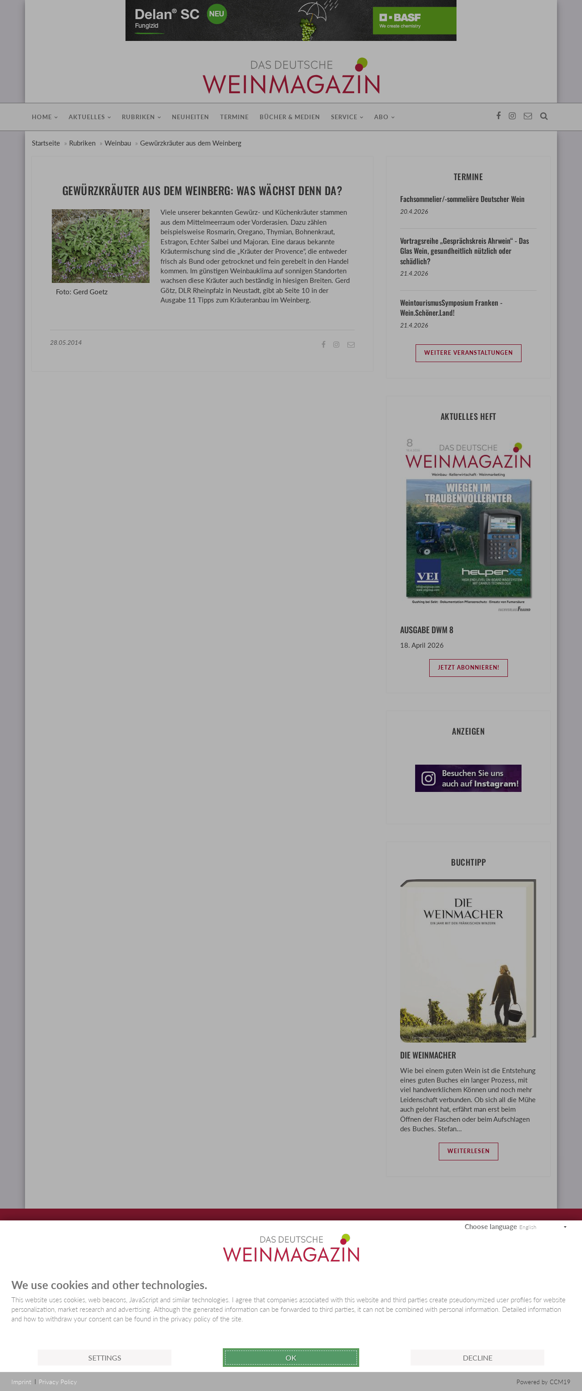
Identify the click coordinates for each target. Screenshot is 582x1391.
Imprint (21, 1382)
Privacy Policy (58, 1382)
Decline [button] (477, 1357)
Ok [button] (291, 1357)
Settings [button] (104, 1357)
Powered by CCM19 (544, 1382)
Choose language (491, 1226)
